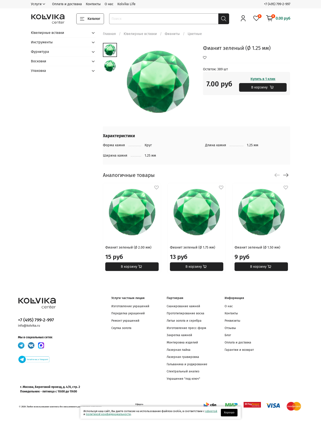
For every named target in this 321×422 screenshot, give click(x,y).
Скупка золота (121, 328)
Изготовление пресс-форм (186, 328)
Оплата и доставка (67, 4)
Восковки (38, 61)
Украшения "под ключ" (183, 379)
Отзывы (230, 328)
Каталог (90, 19)
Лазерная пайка (178, 350)
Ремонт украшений (125, 321)
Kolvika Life (126, 4)
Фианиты (172, 34)
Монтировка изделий (182, 342)
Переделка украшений (128, 313)
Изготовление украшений (130, 306)
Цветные (195, 34)
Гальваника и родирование (187, 364)
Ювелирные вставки (140, 34)
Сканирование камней (183, 306)
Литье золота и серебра (184, 321)
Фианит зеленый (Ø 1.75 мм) (192, 247)
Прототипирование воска (185, 313)
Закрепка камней (179, 335)
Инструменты (42, 42)
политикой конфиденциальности (108, 414)
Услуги (36, 4)
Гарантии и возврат (239, 350)
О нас (109, 4)
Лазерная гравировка (183, 357)
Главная (109, 34)
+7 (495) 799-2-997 (277, 4)
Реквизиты (232, 321)
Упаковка (38, 71)
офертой (211, 411)
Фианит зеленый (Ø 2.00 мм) (128, 247)
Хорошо (229, 412)
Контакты (93, 4)
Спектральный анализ (183, 371)
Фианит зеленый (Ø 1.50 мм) (257, 247)
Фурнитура (40, 52)
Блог (228, 335)
